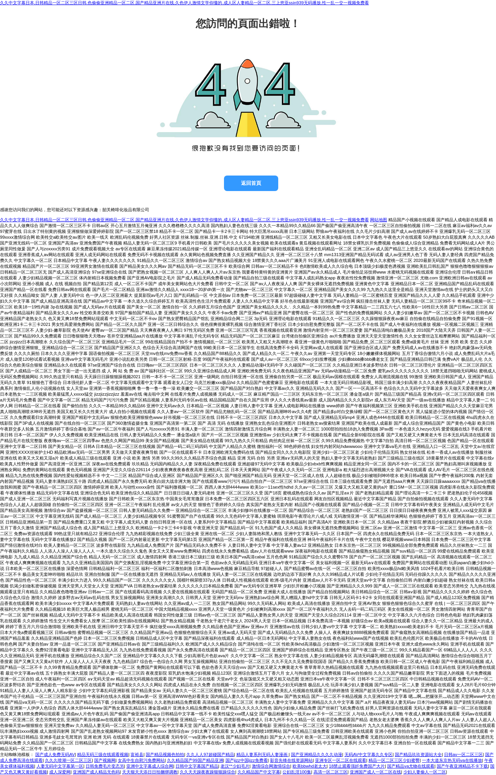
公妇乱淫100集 (296, 772)
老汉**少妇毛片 (235, 766)
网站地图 (378, 219)
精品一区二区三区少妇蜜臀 (394, 760)
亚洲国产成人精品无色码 (96, 772)
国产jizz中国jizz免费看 (247, 760)
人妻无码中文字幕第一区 (59, 766)
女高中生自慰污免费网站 (141, 760)
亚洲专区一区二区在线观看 (340, 760)
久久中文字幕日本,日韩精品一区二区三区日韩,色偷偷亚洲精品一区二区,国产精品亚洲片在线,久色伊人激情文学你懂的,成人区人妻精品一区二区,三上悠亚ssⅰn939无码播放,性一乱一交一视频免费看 (184, 2)
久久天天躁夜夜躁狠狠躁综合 (207, 772)
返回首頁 (251, 183)
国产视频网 (104, 760)
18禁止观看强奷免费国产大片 (357, 766)
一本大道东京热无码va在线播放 (452, 760)
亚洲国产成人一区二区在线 (375, 772)
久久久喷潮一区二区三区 (68, 760)
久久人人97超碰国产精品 (210, 754)
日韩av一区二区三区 (463, 754)
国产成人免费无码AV (55, 754)
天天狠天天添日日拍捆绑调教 (149, 772)
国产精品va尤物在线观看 (410, 766)
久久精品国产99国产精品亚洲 (195, 760)
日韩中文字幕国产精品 (197, 766)
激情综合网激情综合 (271, 766)
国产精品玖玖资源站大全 (418, 754)
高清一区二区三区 (330, 772)
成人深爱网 (60, 772)
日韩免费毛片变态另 (105, 766)
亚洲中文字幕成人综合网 (149, 766)
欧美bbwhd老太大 (310, 766)
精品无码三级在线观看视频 (102, 754)
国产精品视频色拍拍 (165, 754)
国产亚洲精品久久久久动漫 (316, 754)
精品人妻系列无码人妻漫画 (262, 754)
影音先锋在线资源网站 (291, 760)
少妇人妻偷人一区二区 (424, 772)
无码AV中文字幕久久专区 (368, 754)
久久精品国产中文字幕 (259, 772)
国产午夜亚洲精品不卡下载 (462, 766)
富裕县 (137, 754)
